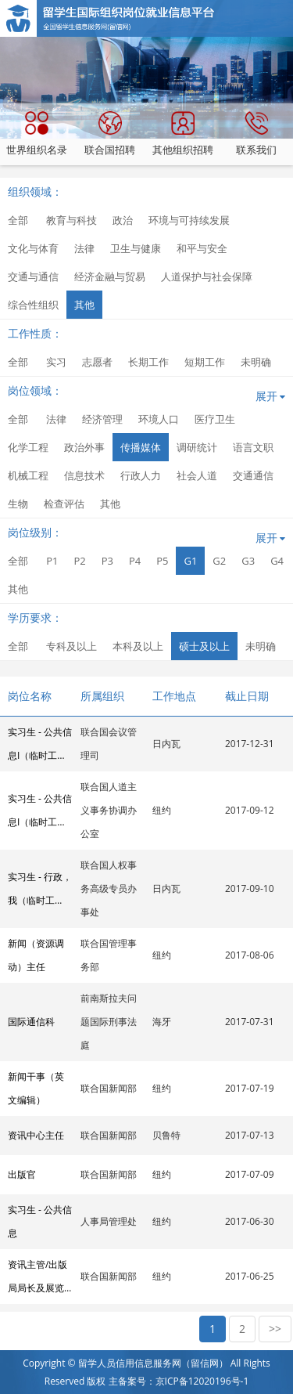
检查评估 (64, 504)
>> (275, 1328)
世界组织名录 (36, 134)
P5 (162, 561)
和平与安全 (202, 248)
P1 (52, 561)
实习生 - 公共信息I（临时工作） (40, 746)
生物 (18, 504)
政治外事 (84, 447)
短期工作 (204, 362)
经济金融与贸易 (109, 276)
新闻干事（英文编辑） (36, 1088)
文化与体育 (33, 248)
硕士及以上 (204, 646)
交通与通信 (33, 276)
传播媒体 (140, 447)
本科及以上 (138, 646)
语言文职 (253, 447)
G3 (248, 561)
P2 (79, 561)
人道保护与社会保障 (206, 276)
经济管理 (102, 419)
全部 (18, 220)
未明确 (256, 362)
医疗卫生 (215, 419)
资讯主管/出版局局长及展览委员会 (37, 1279)
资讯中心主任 (36, 1135)
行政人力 (140, 475)
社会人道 (197, 475)
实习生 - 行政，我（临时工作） (40, 891)
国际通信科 (31, 1021)
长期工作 (148, 362)
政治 (123, 220)
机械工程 (28, 475)
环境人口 (158, 419)
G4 (277, 561)
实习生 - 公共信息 (40, 1221)
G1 (190, 561)
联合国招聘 (109, 134)
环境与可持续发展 (189, 220)
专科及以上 (71, 646)
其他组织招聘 (182, 134)
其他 (84, 305)
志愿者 (97, 362)
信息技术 (84, 475)
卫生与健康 (135, 248)
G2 (219, 561)
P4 (135, 561)
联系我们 (256, 134)
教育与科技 (71, 220)
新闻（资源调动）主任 (36, 955)
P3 (107, 561)
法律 (84, 248)
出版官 (22, 1174)
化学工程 (28, 447)
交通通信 (253, 475)
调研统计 (197, 447)
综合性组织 (33, 305)
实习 (56, 362)
